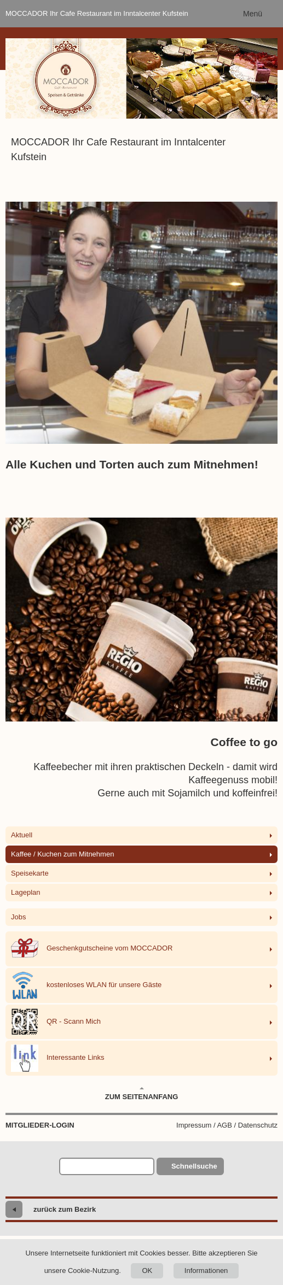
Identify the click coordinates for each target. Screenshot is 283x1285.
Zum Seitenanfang (141, 1094)
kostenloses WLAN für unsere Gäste (86, 985)
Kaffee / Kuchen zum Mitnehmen (62, 854)
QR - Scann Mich (56, 1021)
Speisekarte (30, 873)
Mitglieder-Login (39, 1125)
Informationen (206, 1270)
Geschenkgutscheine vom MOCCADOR (91, 949)
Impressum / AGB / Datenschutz (227, 1125)
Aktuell (21, 835)
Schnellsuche (194, 1166)
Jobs (18, 917)
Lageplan (26, 892)
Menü (252, 13)
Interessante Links (58, 1058)
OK (147, 1270)
